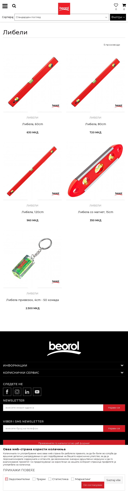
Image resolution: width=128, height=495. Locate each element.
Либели (32, 117)
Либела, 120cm (33, 212)
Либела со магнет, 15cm (95, 212)
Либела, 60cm (32, 124)
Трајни (41, 479)
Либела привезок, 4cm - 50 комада (32, 300)
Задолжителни (19, 479)
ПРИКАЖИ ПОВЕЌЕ (19, 470)
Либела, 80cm (95, 124)
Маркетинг (83, 479)
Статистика (60, 479)
